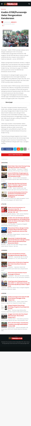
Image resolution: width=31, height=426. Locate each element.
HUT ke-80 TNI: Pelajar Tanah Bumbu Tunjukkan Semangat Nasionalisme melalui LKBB (18, 324)
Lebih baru (5, 159)
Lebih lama (26, 159)
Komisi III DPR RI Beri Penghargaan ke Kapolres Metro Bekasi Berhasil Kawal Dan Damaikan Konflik (18, 174)
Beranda (3, 9)
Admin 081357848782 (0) (15, 155)
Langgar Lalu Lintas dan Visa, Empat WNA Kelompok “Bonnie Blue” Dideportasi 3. (18, 315)
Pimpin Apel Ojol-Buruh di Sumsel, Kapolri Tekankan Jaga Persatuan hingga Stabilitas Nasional (17, 185)
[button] (2, 4)
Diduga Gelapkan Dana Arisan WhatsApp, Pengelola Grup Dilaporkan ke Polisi (18, 307)
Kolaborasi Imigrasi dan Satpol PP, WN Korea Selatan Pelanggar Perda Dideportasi (18, 298)
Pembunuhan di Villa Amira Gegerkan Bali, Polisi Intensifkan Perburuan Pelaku (18, 264)
